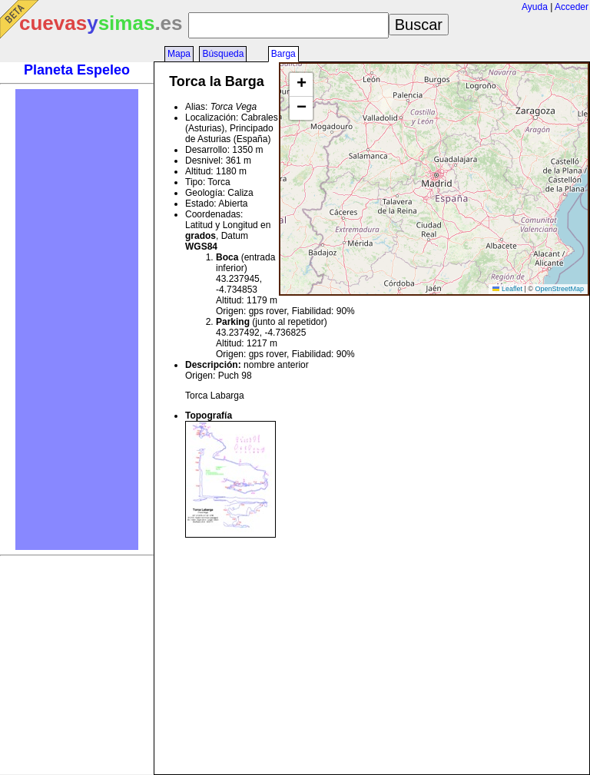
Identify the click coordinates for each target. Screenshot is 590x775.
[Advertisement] (76, 319)
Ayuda (535, 7)
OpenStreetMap (559, 289)
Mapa (179, 53)
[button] (301, 85)
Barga (283, 53)
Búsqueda (223, 53)
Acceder (571, 7)
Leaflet (507, 289)
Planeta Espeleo (77, 70)
